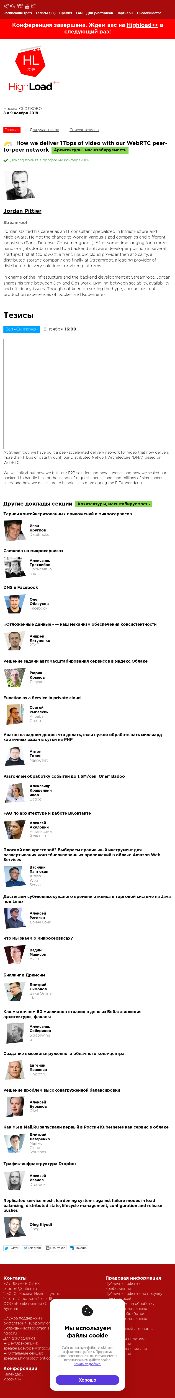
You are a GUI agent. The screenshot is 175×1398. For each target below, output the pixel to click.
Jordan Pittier (22, 211)
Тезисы (42, 13)
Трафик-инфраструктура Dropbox (40, 1164)
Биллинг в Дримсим (24, 975)
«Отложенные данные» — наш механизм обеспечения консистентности (80, 624)
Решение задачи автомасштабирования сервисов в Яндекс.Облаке (75, 661)
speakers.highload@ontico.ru (29, 1358)
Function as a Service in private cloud (42, 698)
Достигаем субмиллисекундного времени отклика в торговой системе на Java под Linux (87, 899)
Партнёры (124, 13)
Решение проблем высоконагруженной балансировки (61, 1090)
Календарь (13, 1374)
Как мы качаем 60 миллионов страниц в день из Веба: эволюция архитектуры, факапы (72, 1014)
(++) (52, 13)
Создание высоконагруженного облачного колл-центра (63, 1054)
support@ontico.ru (20, 1289)
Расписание (13, 13)
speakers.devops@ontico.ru (28, 1348)
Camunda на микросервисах (33, 551)
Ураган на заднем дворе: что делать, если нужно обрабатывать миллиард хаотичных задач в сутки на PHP (82, 737)
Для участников (99, 13)
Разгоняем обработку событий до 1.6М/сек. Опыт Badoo (64, 776)
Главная (12, 130)
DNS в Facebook (20, 588)
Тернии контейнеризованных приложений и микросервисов (67, 514)
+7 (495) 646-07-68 (21, 1284)
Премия (65, 13)
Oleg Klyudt (41, 1225)
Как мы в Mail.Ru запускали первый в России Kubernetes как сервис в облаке (86, 1127)
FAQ (79, 13)
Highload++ (142, 25)
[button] (11, 1248)
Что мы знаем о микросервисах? (38, 938)
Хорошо (87, 1380)
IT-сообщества (149, 13)
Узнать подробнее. (87, 1364)
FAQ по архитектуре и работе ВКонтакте (47, 813)
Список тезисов (84, 130)
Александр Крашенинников (41, 791)
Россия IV (12, 1379)
